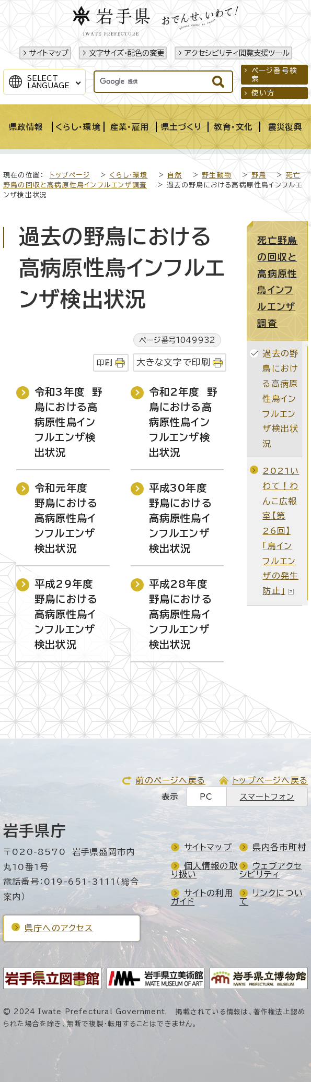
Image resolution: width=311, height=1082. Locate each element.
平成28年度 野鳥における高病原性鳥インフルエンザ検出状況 (182, 614)
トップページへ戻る (270, 780)
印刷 (104, 362)
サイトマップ (48, 53)
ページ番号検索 (274, 74)
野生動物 (217, 175)
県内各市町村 (279, 847)
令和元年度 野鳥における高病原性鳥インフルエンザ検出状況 (66, 518)
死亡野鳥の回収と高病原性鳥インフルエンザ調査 (277, 281)
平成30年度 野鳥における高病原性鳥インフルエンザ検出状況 (181, 518)
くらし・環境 (128, 175)
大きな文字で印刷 (173, 362)
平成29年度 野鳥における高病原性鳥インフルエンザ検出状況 (67, 614)
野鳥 (258, 175)
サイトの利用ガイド (202, 897)
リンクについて (271, 897)
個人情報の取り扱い (204, 870)
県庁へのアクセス (59, 928)
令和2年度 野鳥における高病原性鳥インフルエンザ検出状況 (183, 422)
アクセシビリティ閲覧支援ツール (237, 53)
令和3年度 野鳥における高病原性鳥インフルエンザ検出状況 (68, 422)
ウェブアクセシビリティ (270, 870)
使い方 (263, 93)
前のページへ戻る (170, 780)
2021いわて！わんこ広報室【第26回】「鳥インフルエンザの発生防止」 (280, 531)
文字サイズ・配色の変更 (126, 53)
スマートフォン (267, 797)
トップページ (70, 175)
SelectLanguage (48, 82)
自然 (174, 175)
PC (206, 797)
